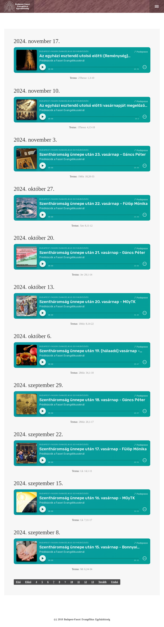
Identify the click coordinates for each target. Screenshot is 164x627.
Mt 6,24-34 (86, 569)
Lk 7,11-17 (86, 520)
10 (71, 582)
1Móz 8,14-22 (86, 323)
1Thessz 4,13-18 (86, 127)
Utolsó (114, 582)
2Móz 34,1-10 (86, 372)
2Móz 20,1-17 (86, 422)
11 (78, 582)
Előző (28, 582)
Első (18, 582)
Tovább (102, 582)
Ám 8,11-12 (86, 225)
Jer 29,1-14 (86, 274)
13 (92, 582)
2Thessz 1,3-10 (86, 78)
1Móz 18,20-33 (86, 176)
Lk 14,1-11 (86, 471)
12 (85, 582)
